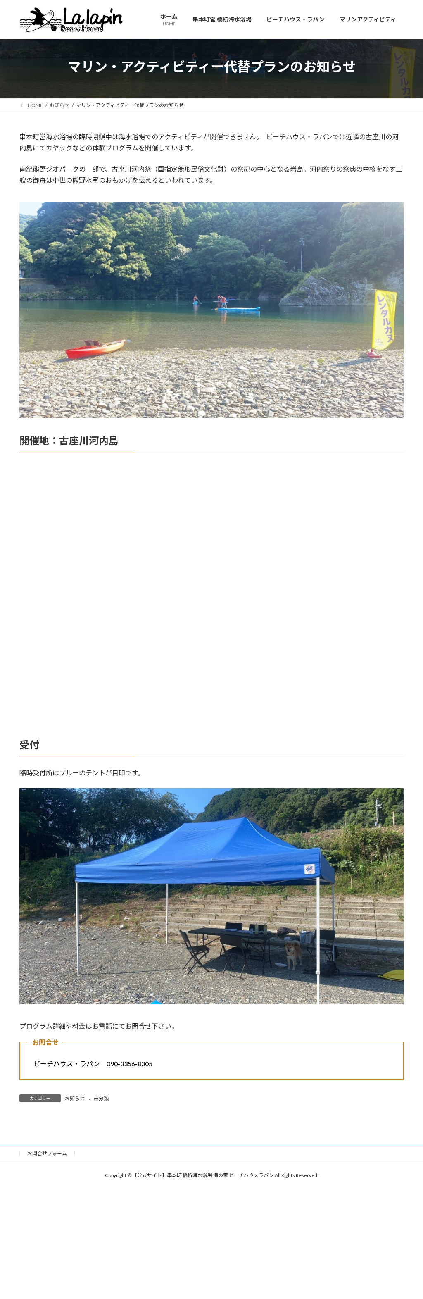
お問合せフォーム (47, 1153)
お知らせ (75, 1098)
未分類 (101, 1098)
